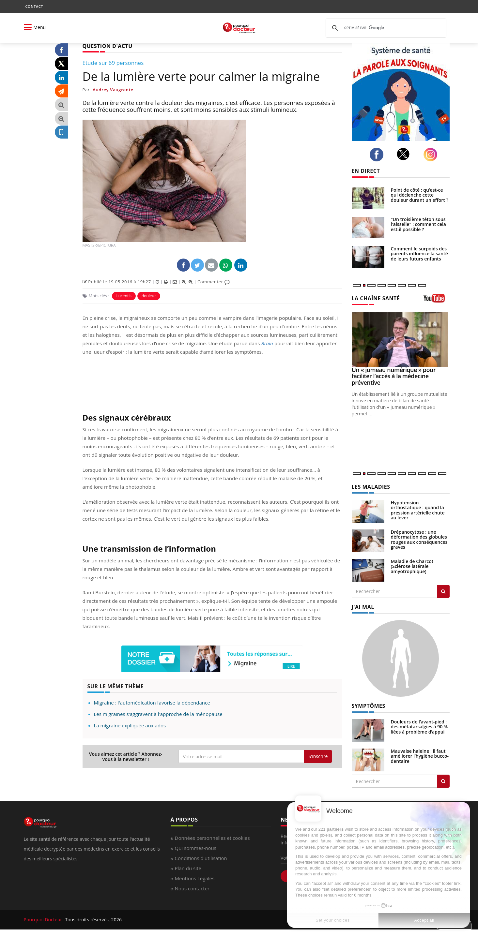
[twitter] (405, 154)
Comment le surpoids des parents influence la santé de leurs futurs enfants (419, 253)
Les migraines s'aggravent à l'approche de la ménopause (158, 714)
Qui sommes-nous (195, 848)
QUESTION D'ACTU (107, 46)
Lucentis (123, 296)
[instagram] (432, 155)
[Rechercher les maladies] (443, 591)
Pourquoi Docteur (44, 919)
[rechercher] (385, 28)
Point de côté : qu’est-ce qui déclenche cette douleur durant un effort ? (419, 195)
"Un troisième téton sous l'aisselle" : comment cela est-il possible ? (418, 224)
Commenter (213, 282)
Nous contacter (192, 888)
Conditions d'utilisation (201, 858)
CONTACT (34, 6)
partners (335, 829)
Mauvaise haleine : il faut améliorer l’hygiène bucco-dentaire (420, 756)
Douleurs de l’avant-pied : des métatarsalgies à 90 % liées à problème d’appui (419, 727)
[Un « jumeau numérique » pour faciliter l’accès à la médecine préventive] (401, 339)
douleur (149, 296)
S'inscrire (318, 756)
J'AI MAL (363, 607)
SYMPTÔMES (368, 705)
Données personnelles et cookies (212, 838)
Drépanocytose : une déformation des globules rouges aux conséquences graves (419, 539)
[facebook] (378, 154)
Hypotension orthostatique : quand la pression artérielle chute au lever (418, 510)
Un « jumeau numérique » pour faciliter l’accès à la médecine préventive (394, 376)
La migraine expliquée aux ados (130, 725)
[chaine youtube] (437, 300)
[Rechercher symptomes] (443, 781)
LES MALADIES (371, 486)
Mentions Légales (195, 878)
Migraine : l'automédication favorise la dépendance (152, 702)
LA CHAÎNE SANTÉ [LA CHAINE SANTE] (376, 298)
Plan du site (188, 868)
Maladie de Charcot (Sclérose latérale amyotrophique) (412, 566)
